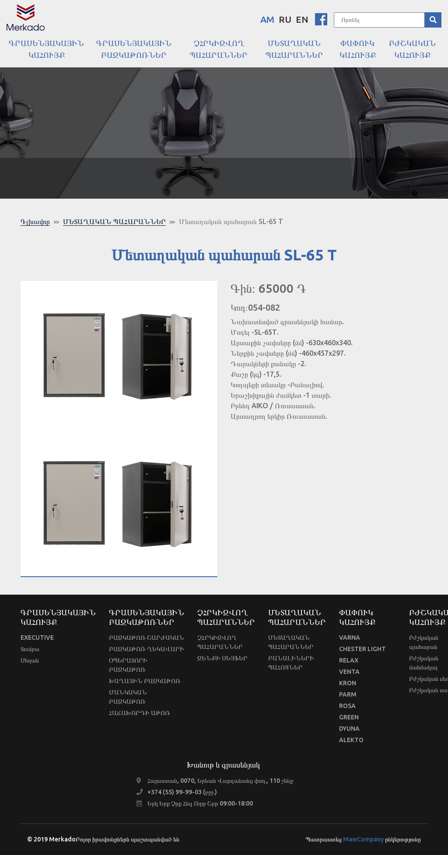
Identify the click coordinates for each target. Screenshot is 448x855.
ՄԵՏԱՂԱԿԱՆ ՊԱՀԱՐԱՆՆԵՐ (114, 221)
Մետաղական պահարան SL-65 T (231, 221)
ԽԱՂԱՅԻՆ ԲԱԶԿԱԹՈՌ (145, 680)
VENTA (349, 671)
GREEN (349, 717)
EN (302, 19)
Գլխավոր (35, 221)
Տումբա (30, 648)
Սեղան (30, 660)
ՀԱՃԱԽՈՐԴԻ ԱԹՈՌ (139, 712)
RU (285, 19)
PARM (348, 694)
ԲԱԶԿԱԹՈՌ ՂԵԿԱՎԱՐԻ (146, 648)
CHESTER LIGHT (362, 648)
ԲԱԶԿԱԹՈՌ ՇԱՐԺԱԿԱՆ (146, 637)
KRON (347, 683)
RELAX (348, 660)
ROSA (347, 705)
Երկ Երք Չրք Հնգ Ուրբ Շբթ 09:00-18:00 (200, 803)
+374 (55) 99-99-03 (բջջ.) (182, 791)
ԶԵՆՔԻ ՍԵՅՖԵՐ (222, 658)
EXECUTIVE (37, 637)
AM (267, 19)
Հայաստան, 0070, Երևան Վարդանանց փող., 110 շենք (220, 780)
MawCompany (363, 839)
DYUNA (349, 728)
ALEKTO (351, 739)
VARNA (349, 637)
